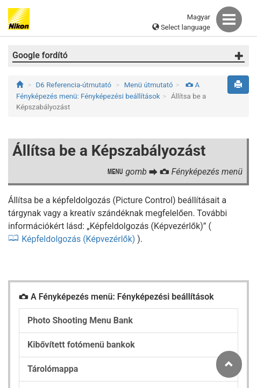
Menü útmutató (148, 85)
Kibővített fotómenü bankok (81, 345)
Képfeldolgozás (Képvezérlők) (78, 239)
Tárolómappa (52, 369)
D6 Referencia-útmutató (74, 85)
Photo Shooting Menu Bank (80, 320)
